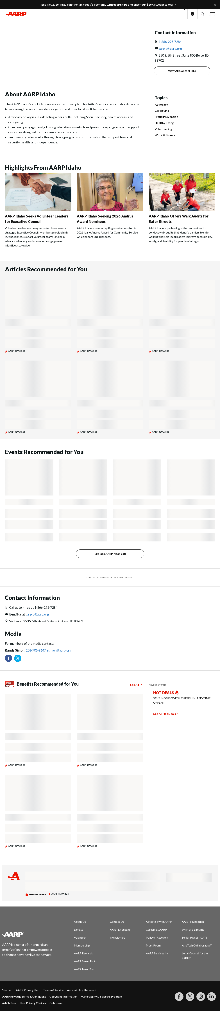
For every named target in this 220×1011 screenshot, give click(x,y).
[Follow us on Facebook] (8, 658)
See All (134, 684)
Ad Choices (9, 1003)
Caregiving (162, 110)
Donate (78, 929)
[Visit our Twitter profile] (17, 658)
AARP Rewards (83, 953)
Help (192, 14)
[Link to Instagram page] (200, 996)
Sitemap (7, 990)
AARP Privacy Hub (27, 990)
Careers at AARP (156, 929)
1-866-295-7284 (170, 42)
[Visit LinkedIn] (211, 996)
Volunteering (163, 129)
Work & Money (165, 135)
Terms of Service (53, 990)
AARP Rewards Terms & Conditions (24, 996)
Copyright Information (63, 996)
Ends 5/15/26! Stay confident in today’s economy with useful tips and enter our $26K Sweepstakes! (107, 4)
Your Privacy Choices (33, 1003)
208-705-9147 (36, 650)
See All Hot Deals (164, 713)
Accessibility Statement (81, 990)
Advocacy (161, 104)
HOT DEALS (163, 692)
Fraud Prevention (166, 116)
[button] (202, 14)
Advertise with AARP (159, 921)
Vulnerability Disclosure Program (101, 996)
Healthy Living (164, 123)
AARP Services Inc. (157, 953)
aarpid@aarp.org (170, 48)
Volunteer (80, 937)
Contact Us (117, 921)
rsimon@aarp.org (59, 650)
